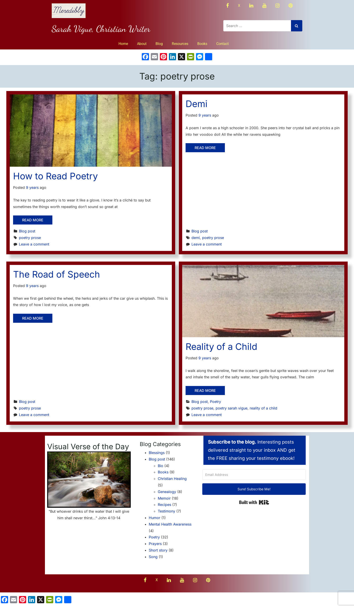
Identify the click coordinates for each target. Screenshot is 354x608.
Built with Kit (254, 502)
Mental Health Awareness (170, 524)
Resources (180, 44)
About (142, 44)
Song (153, 556)
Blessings (157, 452)
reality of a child (263, 408)
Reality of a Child (221, 346)
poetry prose (30, 237)
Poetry (215, 401)
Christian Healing (172, 478)
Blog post (27, 231)
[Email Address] (254, 474)
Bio (160, 465)
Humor (154, 517)
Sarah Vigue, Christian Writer (101, 28)
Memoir (164, 498)
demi (195, 237)
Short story (158, 550)
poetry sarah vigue (231, 408)
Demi (196, 103)
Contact (222, 44)
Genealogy (167, 491)
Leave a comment (34, 244)
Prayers (155, 543)
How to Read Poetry (55, 176)
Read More (32, 220)
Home (123, 44)
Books (202, 44)
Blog (159, 44)
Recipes (164, 504)
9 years (32, 187)
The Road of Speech (56, 274)
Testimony (166, 511)
